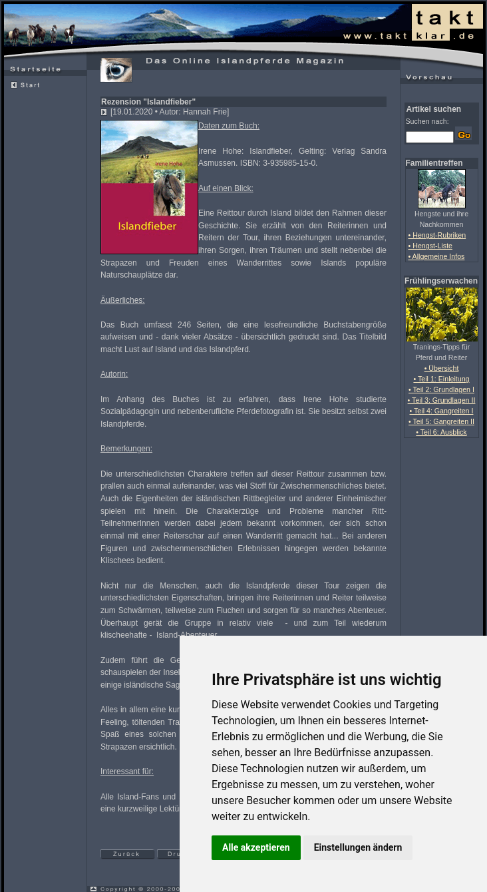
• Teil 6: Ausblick (441, 432)
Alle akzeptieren (256, 847)
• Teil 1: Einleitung (441, 379)
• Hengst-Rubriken (437, 235)
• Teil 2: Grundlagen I (441, 389)
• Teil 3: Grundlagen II (442, 400)
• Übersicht (441, 368)
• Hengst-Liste (430, 246)
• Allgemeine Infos (436, 256)
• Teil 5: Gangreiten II (441, 421)
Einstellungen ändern (358, 847)
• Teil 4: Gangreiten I (442, 411)
